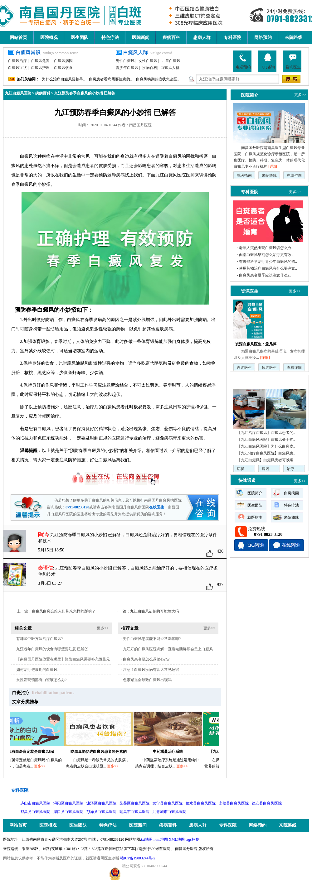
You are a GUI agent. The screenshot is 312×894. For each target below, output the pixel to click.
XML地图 (177, 839)
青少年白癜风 (127, 67)
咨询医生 (293, 61)
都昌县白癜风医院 (35, 812)
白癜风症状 (17, 67)
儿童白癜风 (171, 61)
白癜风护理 (40, 67)
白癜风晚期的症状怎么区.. (157, 79)
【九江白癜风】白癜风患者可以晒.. (266, 460)
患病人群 (202, 37)
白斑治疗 (21, 692)
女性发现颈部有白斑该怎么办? (41, 680)
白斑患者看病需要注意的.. (110, 79)
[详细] (273, 166)
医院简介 (249, 95)
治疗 (290, 469)
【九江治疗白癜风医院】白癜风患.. (266, 453)
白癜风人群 (170, 67)
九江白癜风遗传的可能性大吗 (154, 611)
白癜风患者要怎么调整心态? (146, 659)
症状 (240, 469)
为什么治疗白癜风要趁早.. (63, 79)
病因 (265, 469)
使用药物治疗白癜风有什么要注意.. (268, 268)
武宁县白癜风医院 (168, 803)
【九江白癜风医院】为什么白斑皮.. (266, 446)
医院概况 (49, 37)
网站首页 (18, 37)
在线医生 (156, 507)
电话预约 (243, 61)
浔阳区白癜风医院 (68, 803)
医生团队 (79, 37)
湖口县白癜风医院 (68, 812)
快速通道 (247, 480)
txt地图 (147, 839)
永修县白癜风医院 (234, 803)
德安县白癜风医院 (267, 803)
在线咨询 (294, 175)
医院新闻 (140, 37)
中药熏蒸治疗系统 (170, 751)
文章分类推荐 (25, 701)
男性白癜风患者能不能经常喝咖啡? (152, 639)
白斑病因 (291, 493)
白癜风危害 (40, 61)
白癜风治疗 (17, 61)
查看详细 (294, 367)
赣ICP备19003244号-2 (137, 858)
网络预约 (263, 37)
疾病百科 (171, 37)
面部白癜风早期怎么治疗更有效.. (266, 254)
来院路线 (293, 37)
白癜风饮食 (63, 67)
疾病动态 (247, 381)
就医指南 (244, 175)
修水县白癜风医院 (201, 803)
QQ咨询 (268, 61)
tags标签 (192, 839)
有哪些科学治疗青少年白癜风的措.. (268, 261)
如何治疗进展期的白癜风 (36, 669)
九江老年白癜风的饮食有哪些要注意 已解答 (52, 649)
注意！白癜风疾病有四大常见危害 (151, 669)
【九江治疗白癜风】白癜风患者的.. (266, 432)
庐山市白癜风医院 (35, 803)
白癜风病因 (63, 61)
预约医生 (269, 367)
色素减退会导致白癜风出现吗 (147, 680)
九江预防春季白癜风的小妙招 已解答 (84, 93)
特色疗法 (110, 37)
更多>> (103, 628)
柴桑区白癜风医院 (134, 803)
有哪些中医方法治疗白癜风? (39, 639)
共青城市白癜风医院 (169, 812)
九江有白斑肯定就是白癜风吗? (32, 751)
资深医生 (249, 291)
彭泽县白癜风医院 (101, 812)
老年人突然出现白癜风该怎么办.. (266, 248)
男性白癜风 (125, 61)
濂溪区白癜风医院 (101, 803)
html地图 (161, 839)
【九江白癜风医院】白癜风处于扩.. (266, 439)
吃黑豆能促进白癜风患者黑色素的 (101, 751)
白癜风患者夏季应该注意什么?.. (265, 275)
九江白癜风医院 (18, 93)
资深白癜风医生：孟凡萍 (255, 344)
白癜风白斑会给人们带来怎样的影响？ (63, 611)
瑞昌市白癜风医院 (134, 812)
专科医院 (232, 37)
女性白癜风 (148, 61)
